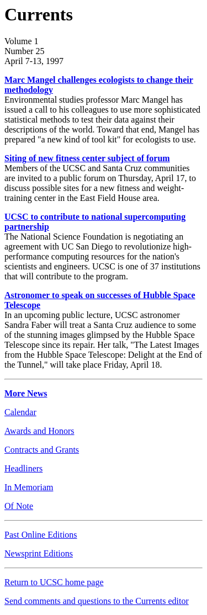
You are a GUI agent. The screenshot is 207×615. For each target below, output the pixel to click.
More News (25, 393)
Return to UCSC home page (54, 582)
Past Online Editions (40, 534)
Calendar (20, 412)
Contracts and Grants (41, 449)
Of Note (18, 506)
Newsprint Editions (38, 553)
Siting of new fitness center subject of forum (87, 158)
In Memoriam (28, 487)
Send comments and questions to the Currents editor (96, 601)
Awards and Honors (39, 431)
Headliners (23, 468)
